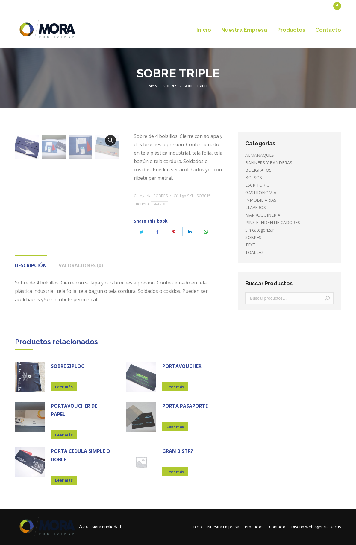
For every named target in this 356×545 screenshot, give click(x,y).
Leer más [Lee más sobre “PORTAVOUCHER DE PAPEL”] (64, 435)
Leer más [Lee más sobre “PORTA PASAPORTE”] (175, 426)
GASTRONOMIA (260, 192)
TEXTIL (252, 245)
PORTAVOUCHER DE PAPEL (74, 410)
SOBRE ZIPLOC (67, 366)
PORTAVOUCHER (182, 366)
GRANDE (159, 204)
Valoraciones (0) (81, 265)
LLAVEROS (255, 207)
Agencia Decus (327, 526)
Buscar (327, 298)
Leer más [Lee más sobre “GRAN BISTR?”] (175, 471)
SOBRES (160, 195)
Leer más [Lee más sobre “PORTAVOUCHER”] (175, 386)
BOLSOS (253, 177)
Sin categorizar (259, 230)
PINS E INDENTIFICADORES (272, 222)
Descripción (31, 265)
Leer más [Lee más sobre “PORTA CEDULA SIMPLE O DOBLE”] (64, 480)
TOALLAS (254, 252)
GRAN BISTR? (177, 451)
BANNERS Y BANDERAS (268, 162)
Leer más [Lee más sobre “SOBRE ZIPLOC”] (64, 386)
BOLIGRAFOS (258, 170)
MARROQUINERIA (262, 215)
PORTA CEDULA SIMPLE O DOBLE (80, 455)
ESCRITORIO (257, 185)
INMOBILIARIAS (260, 200)
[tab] (31, 262)
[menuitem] (28, 6)
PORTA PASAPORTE (185, 406)
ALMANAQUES (259, 155)
